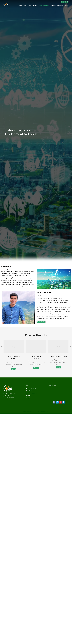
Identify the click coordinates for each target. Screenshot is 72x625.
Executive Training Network (36, 357)
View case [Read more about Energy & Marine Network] (58, 367)
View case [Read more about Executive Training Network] (36, 367)
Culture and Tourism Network (13, 357)
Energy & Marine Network (58, 356)
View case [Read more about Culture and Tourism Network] (14, 369)
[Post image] (14, 346)
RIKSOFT (47, 411)
